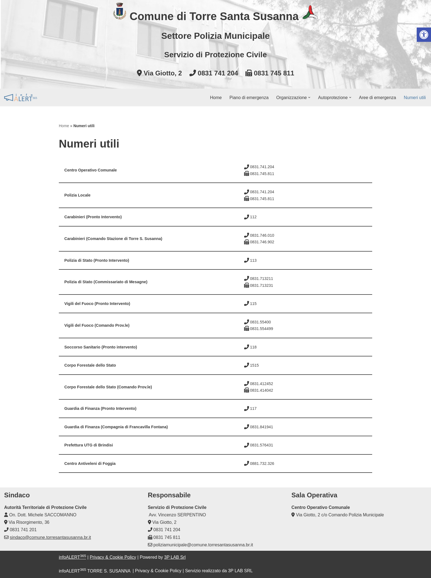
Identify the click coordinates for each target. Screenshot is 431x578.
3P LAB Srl (175, 557)
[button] (309, 97)
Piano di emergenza (249, 97)
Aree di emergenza (377, 97)
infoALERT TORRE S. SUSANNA (94, 571)
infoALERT (72, 557)
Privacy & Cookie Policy (113, 557)
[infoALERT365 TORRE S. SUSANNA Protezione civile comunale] (20, 97)
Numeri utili (415, 97)
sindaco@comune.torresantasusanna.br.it (50, 537)
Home (216, 97)
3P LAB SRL (240, 571)
